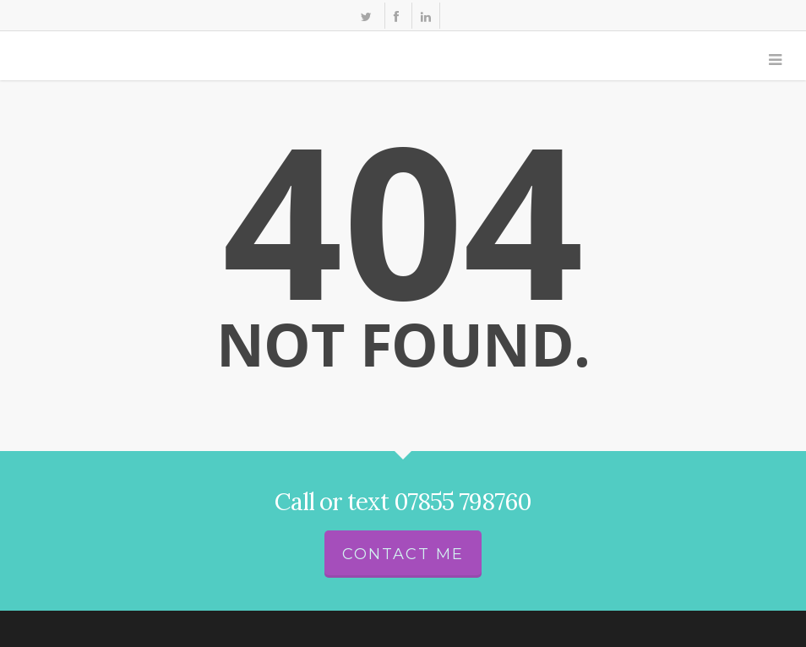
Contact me (403, 554)
